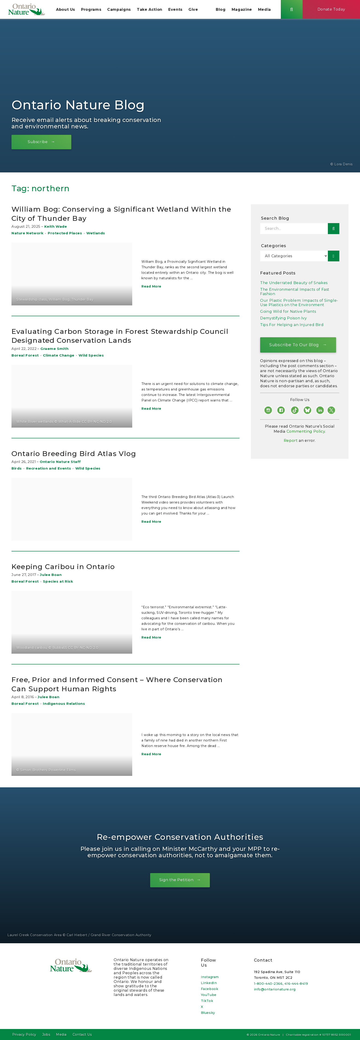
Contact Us (82, 1034)
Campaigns (126, 10)
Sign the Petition (176, 882)
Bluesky (208, 1013)
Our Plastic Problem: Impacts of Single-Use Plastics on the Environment (299, 305)
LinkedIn (209, 983)
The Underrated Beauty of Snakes (294, 286)
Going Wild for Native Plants (288, 314)
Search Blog (275, 221)
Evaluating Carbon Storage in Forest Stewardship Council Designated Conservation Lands (118, 338)
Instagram (210, 977)
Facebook (209, 989)
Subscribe (42, 144)
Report (291, 443)
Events (182, 10)
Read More (151, 289)
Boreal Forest (25, 358)
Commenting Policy (306, 434)
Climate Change (58, 358)
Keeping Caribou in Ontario (71, 569)
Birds (16, 471)
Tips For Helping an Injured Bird (291, 328)
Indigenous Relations (64, 706)
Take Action (156, 10)
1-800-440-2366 (268, 984)
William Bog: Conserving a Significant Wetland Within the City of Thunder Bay (114, 216)
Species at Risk (58, 584)
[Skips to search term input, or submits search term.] (292, 10)
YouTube (209, 995)
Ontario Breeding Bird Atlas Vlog (83, 456)
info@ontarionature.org (275, 989)
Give (200, 10)
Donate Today (331, 10)
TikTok (207, 1001)
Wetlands (95, 236)
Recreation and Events (48, 471)
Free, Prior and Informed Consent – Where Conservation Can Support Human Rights (103, 686)
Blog (221, 10)
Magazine (242, 10)
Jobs (46, 1034)
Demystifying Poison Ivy (283, 321)
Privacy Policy (24, 1034)
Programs (98, 10)
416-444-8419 (296, 984)
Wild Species (91, 358)
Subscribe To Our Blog (294, 347)
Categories (273, 248)
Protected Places (65, 236)
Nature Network (27, 236)
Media (264, 10)
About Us (72, 10)
